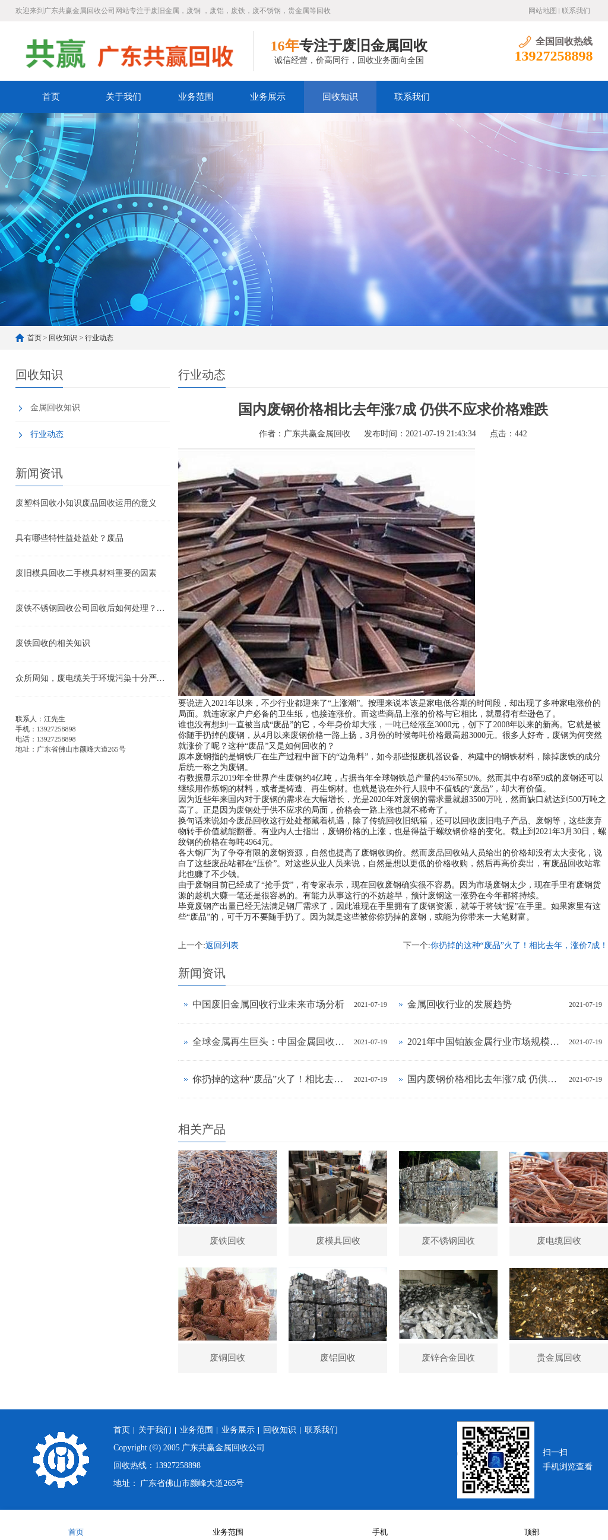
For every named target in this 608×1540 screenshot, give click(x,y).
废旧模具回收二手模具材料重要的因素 (86, 573)
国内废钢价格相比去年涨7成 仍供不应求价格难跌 (485, 1079)
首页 (51, 97)
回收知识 (340, 97)
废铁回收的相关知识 (52, 643)
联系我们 (576, 11)
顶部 (532, 1524)
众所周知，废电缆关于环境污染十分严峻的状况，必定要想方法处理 (92, 678)
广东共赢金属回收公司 (223, 1447)
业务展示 (268, 97)
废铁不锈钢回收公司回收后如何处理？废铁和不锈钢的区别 (92, 608)
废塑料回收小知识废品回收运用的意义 (86, 503)
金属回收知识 (55, 407)
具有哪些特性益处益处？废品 (69, 538)
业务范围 (196, 97)
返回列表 (222, 945)
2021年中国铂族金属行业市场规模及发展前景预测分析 (485, 1042)
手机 (380, 1524)
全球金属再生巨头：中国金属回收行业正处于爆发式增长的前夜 (270, 1042)
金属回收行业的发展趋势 (459, 1004)
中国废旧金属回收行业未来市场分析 (268, 1004)
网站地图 (542, 11)
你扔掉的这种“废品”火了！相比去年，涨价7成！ (519, 945)
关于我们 (123, 97)
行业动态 (99, 338)
